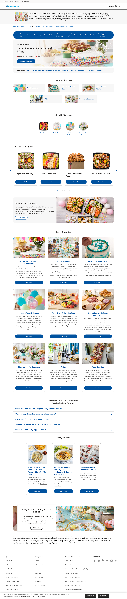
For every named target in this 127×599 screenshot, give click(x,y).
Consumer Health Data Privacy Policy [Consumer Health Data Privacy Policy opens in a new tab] (76, 569)
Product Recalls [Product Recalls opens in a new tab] (40, 585)
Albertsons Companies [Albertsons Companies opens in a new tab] (42, 565)
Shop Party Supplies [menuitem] (34, 70)
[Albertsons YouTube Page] (112, 561)
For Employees (40, 577)
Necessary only (91, 595)
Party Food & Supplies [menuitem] (77, 70)
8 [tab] (69, 190)
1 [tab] (57, 190)
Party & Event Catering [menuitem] (94, 70)
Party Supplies (33, 88)
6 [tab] (66, 190)
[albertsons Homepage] (13, 6)
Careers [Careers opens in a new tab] (37, 569)
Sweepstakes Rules (12, 577)
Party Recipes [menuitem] (47, 70)
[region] (63, 596)
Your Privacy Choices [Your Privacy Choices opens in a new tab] (71, 573)
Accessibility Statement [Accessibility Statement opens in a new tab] (72, 577)
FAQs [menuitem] (55, 70)
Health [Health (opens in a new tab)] (11, 1)
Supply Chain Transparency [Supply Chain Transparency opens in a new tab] (73, 585)
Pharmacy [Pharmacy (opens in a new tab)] (17, 1)
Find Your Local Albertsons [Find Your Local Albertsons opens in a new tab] (14, 585)
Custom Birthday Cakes (70, 88)
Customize (23, 596)
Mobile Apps (9, 573)
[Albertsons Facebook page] (95, 561)
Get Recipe (40, 491)
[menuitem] (21, 35)
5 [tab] (64, 190)
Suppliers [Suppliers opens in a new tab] (38, 573)
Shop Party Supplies (26, 61)
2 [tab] (59, 190)
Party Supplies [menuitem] (63, 70)
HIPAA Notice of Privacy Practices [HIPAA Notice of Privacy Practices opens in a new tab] (75, 581)
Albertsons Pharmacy (12, 589)
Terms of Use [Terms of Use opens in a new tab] (69, 561)
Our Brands (9, 569)
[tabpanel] (26, 168)
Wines (48, 99)
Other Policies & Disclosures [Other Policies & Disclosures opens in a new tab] (73, 589)
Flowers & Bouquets (87, 99)
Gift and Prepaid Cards (12, 581)
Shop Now (23, 218)
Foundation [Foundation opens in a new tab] (38, 581)
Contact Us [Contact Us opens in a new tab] (9, 561)
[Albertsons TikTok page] (115, 561)
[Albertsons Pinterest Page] (103, 561)
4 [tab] (62, 190)
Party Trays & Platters (105, 88)
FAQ (7, 565)
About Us (38, 561)
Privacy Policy (35, 596)
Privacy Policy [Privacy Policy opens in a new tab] (69, 565)
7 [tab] (67, 190)
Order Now (29, 182)
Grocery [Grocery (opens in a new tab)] (6, 1)
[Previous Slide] (10, 170)
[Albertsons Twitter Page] (99, 561)
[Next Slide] (116, 170)
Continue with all (103, 595)
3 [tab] (60, 190)
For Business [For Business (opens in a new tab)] (25, 1)
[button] (113, 6)
